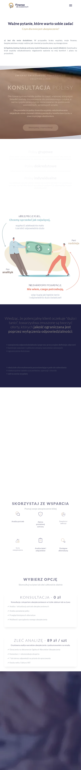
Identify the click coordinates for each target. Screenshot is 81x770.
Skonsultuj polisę (19, 550)
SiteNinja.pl (48, 766)
